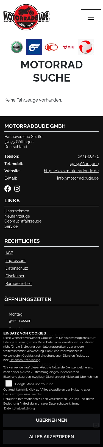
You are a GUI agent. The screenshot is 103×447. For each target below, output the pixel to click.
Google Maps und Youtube (34, 384)
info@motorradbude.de (78, 178)
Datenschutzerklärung (25, 360)
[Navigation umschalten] (91, 17)
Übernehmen (51, 420)
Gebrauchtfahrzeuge (22, 221)
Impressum (15, 260)
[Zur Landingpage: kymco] (51, 47)
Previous (7, 48)
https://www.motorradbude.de (71, 170)
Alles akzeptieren (51, 436)
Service (11, 226)
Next (95, 48)
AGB (9, 252)
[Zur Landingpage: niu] (68, 47)
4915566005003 (84, 163)
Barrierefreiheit (18, 283)
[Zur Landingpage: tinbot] (86, 47)
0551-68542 (88, 156)
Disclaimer (14, 275)
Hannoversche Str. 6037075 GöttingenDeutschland (23, 141)
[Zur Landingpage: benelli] (17, 47)
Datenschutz (16, 268)
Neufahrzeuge (17, 216)
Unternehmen (16, 211)
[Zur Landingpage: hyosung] (34, 47)
